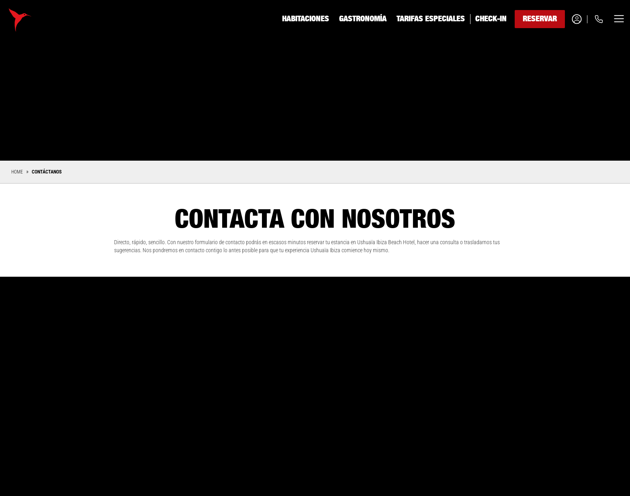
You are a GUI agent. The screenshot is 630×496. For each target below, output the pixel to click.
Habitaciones (305, 19)
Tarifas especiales (431, 19)
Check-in (491, 19)
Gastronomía (363, 19)
